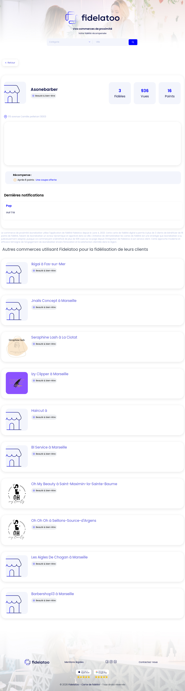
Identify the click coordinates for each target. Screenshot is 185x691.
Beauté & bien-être (43, 95)
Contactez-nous (148, 662)
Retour (9, 62)
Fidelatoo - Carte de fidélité (84, 684)
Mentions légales (74, 662)
